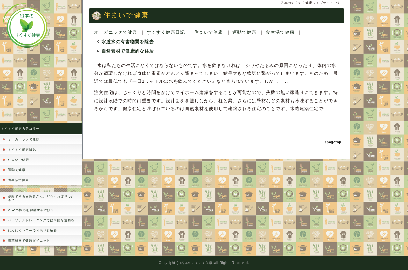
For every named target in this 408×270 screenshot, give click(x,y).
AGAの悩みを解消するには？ (31, 210)
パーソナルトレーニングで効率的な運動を (41, 220)
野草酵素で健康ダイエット (29, 240)
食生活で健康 (18, 180)
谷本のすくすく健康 (197, 263)
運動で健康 (17, 170)
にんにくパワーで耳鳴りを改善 (32, 230)
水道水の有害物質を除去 (127, 41)
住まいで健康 (18, 159)
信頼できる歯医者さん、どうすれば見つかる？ (41, 198)
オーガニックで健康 (24, 139)
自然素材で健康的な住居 (127, 50)
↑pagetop (333, 142)
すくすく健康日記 (22, 149)
